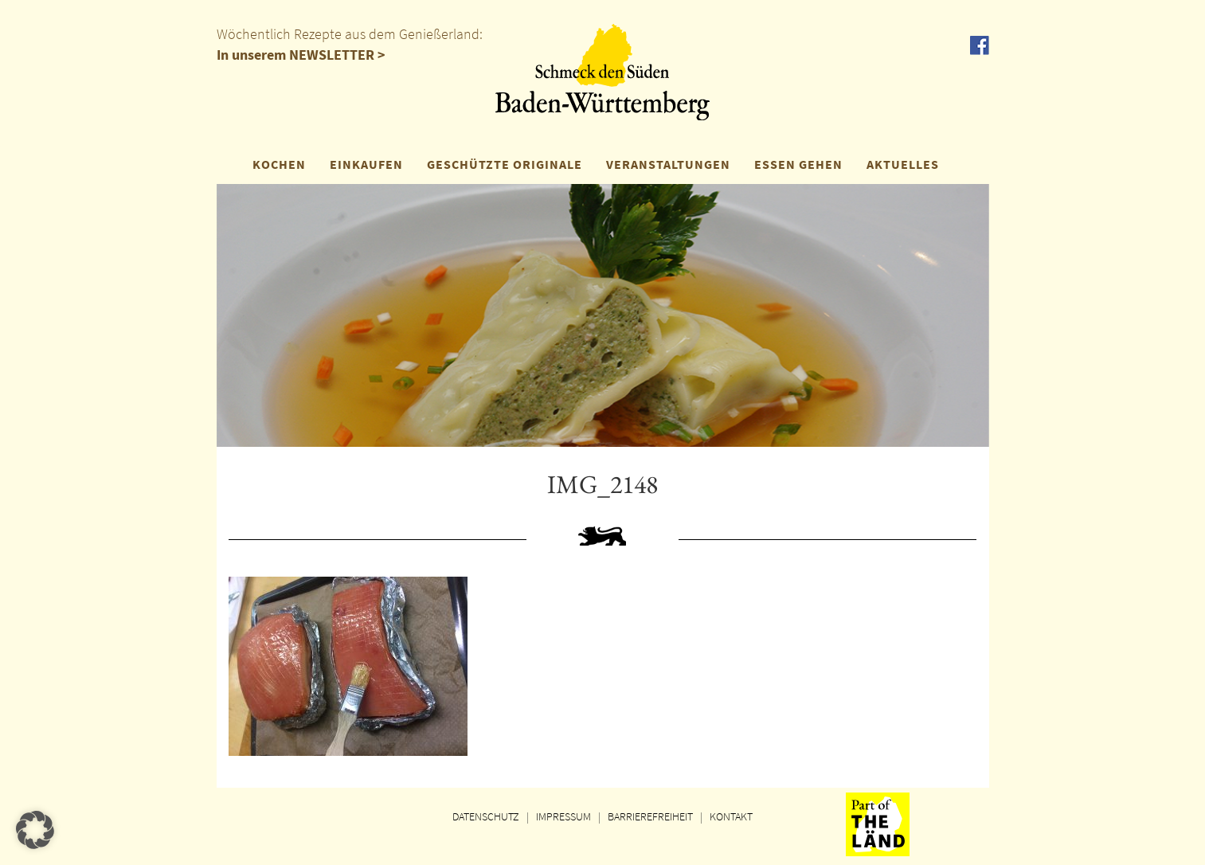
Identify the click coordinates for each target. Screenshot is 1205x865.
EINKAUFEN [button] (366, 164)
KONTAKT (731, 816)
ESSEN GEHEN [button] (798, 164)
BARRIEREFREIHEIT (650, 816)
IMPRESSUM (563, 816)
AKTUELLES (903, 164)
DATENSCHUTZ (485, 816)
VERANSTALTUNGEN (668, 164)
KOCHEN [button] (279, 164)
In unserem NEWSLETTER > (301, 54)
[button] (35, 830)
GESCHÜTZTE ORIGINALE (504, 164)
